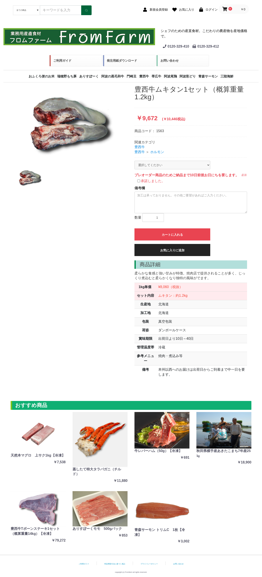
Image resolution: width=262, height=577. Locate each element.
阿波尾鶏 (170, 76)
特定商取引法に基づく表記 (114, 564)
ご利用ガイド (62, 60)
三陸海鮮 (226, 76)
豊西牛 (144, 76)
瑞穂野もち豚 (67, 76)
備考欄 (139, 188)
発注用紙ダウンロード (122, 60)
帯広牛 (156, 76)
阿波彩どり (188, 76)
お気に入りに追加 (172, 250)
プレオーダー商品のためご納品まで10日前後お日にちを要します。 (186, 175)
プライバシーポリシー (149, 564)
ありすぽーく (89, 76)
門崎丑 (131, 76)
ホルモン (157, 152)
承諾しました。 (153, 181)
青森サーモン (208, 76)
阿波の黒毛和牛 (112, 76)
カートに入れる (172, 234)
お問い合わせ (169, 60)
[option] (71, 123)
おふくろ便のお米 (42, 76)
